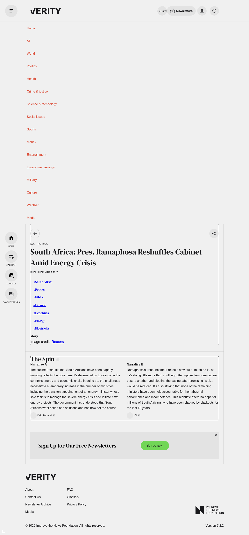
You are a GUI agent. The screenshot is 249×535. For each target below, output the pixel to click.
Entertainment (36, 154)
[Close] (216, 435)
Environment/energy (41, 167)
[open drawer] (11, 11)
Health (31, 78)
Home (31, 28)
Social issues (36, 116)
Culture (32, 192)
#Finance (39, 305)
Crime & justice (37, 91)
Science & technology (42, 104)
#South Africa (42, 282)
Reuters (58, 342)
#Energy (39, 320)
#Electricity (41, 328)
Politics (32, 66)
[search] (214, 11)
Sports (31, 129)
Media (31, 217)
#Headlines (41, 313)
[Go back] (35, 233)
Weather (33, 205)
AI (28, 41)
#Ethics (38, 297)
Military (32, 180)
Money (31, 142)
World (31, 53)
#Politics (39, 289)
